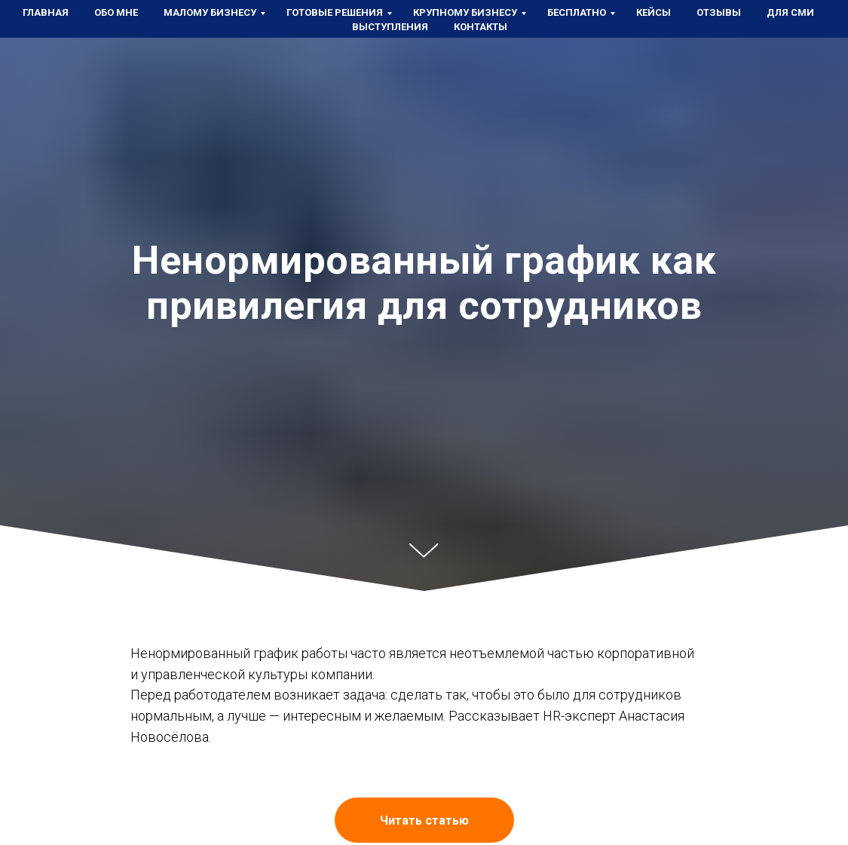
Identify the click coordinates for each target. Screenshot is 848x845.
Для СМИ (790, 12)
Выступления (390, 26)
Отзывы (718, 12)
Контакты (480, 26)
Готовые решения (334, 12)
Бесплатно (576, 12)
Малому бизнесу (210, 12)
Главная (46, 12)
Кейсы (653, 12)
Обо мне (116, 12)
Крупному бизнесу (465, 12)
